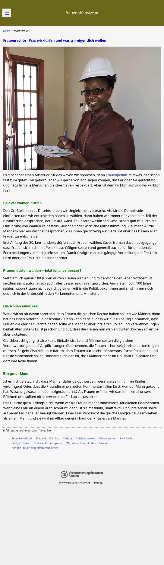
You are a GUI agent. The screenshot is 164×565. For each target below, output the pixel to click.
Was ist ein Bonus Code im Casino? (87, 443)
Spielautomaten (85, 438)
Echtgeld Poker (21, 443)
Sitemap (97, 483)
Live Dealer (126, 438)
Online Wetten (107, 438)
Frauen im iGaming (47, 438)
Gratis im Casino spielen (48, 443)
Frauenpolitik (116, 175)
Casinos (67, 438)
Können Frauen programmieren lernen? (35, 448)
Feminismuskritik (22, 438)
